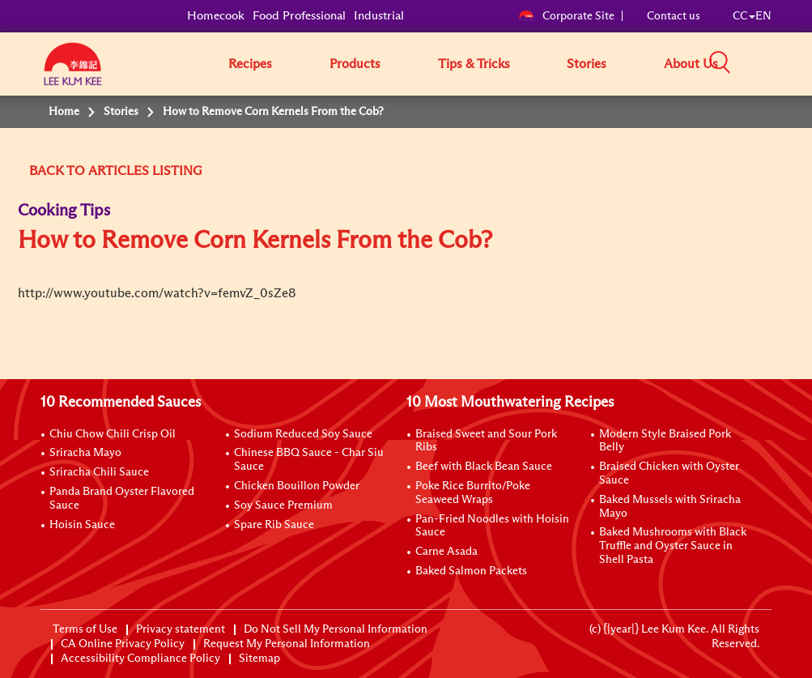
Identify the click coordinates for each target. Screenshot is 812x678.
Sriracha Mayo (85, 452)
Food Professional (299, 16)
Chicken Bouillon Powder (296, 486)
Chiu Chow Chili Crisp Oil (112, 434)
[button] (777, 63)
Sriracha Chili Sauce (99, 472)
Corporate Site (566, 16)
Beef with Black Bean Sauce (483, 466)
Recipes (250, 64)
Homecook (215, 16)
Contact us (673, 16)
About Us (691, 64)
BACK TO (57, 170)
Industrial (379, 16)
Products (354, 64)
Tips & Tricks (474, 64)
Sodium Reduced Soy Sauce (303, 434)
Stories (586, 64)
